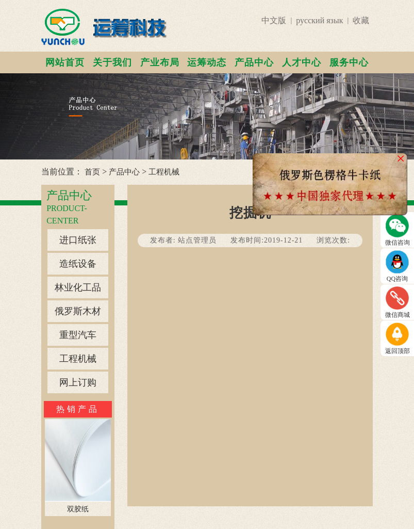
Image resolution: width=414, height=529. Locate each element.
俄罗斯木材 (78, 311)
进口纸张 (77, 240)
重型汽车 (77, 335)
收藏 (361, 20)
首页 (92, 172)
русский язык (319, 20)
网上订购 (77, 382)
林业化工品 (78, 287)
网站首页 (65, 62)
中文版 (273, 20)
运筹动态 (206, 62)
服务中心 (349, 62)
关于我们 (112, 62)
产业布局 (159, 62)
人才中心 (301, 62)
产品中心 (254, 62)
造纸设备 (77, 264)
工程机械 (163, 172)
